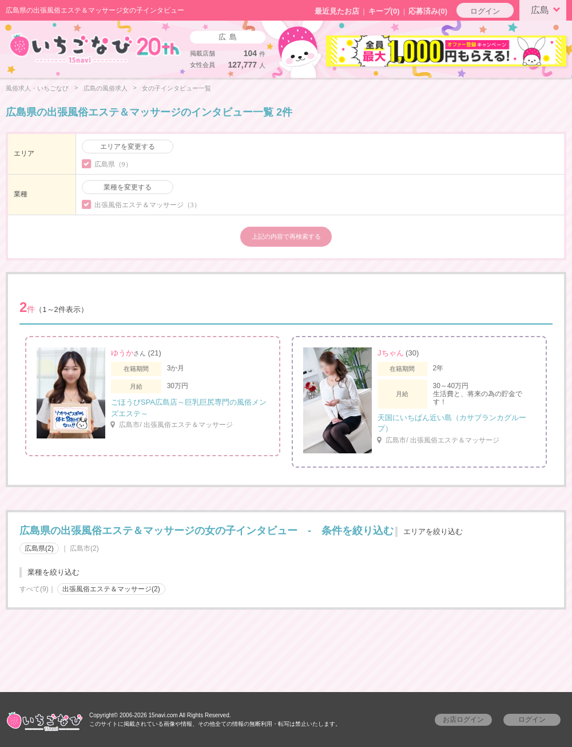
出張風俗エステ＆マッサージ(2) (111, 589)
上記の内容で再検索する (286, 236)
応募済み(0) (427, 11)
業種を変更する (128, 187)
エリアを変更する (127, 147)
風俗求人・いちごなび (37, 88)
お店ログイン (463, 720)
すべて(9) (34, 589)
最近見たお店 (337, 11)
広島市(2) (84, 548)
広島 (547, 9)
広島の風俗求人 (106, 88)
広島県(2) (39, 548)
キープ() (384, 11)
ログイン (485, 11)
